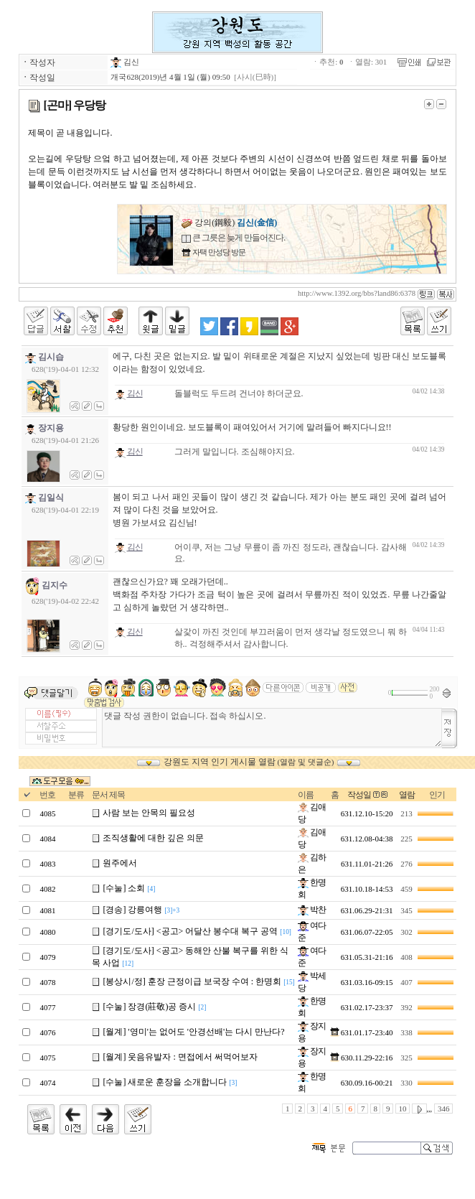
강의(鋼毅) (229, 223)
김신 (124, 61)
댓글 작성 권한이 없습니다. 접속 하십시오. (271, 727)
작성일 (359, 795)
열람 (407, 795)
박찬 (312, 910)
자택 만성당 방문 (218, 252)
